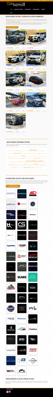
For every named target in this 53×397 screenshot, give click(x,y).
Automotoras (28, 9)
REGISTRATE (44, 0)
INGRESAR (38, 0)
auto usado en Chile (13, 24)
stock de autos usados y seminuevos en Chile (21, 19)
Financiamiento (36, 9)
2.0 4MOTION (16, 46)
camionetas (32, 20)
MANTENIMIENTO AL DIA (36, 46)
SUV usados (17, 20)
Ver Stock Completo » (12, 27)
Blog (11, 13)
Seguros (43, 9)
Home (11, 9)
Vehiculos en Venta (18, 9)
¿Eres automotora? (13, 186)
